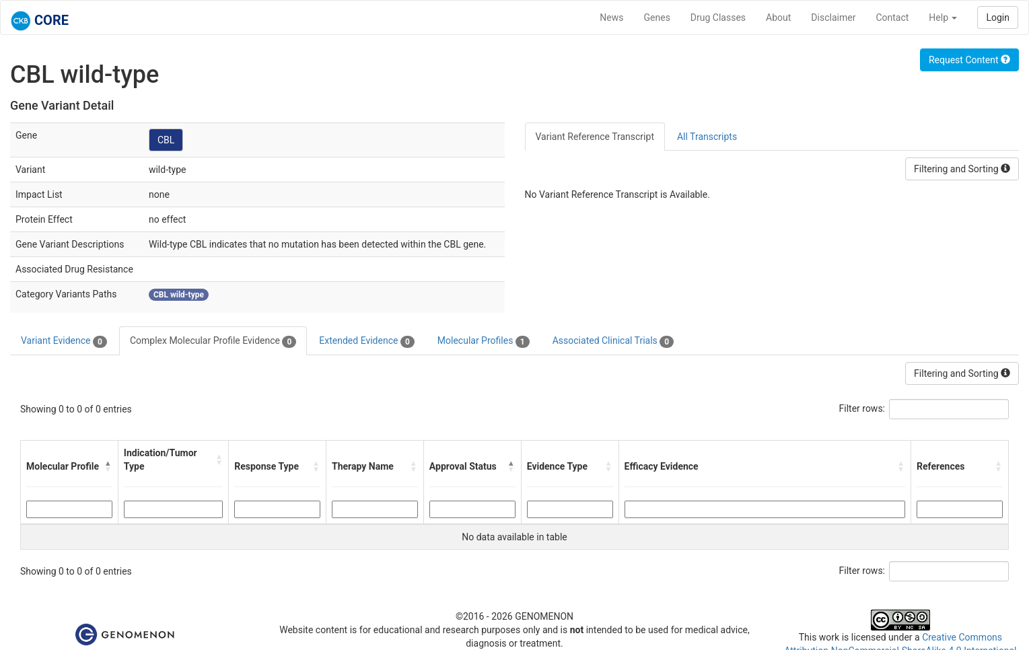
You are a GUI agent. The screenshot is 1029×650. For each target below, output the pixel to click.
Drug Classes (718, 17)
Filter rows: (862, 408)
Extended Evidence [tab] (366, 341)
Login (997, 17)
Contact (892, 17)
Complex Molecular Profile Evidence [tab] (213, 341)
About (778, 17)
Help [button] (943, 17)
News (611, 17)
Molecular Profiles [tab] (483, 341)
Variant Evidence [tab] (64, 341)
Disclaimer (833, 17)
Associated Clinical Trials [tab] (613, 341)
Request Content (969, 60)
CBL (165, 140)
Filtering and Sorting (962, 169)
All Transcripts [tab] (707, 136)
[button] (108, 466)
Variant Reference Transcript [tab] (595, 136)
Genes (657, 17)
